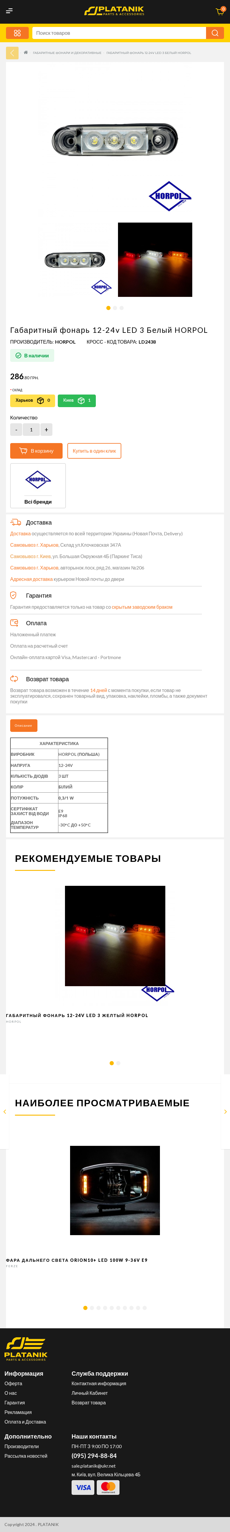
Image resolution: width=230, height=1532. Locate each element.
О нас (10, 1393)
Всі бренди (38, 501)
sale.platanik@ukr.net (94, 1465)
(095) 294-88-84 (94, 1455)
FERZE (12, 1266)
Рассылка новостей (25, 1456)
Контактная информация (99, 1383)
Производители (21, 1446)
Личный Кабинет (90, 1393)
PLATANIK (48, 1524)
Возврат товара (89, 1402)
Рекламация (18, 1412)
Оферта (13, 1383)
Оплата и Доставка (25, 1421)
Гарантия (14, 1402)
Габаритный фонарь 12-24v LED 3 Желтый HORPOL (77, 1015)
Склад (17, 390)
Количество (23, 418)
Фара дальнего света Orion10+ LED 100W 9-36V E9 (77, 1260)
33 (12, 53)
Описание (23, 725)
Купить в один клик (94, 451)
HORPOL (65, 342)
